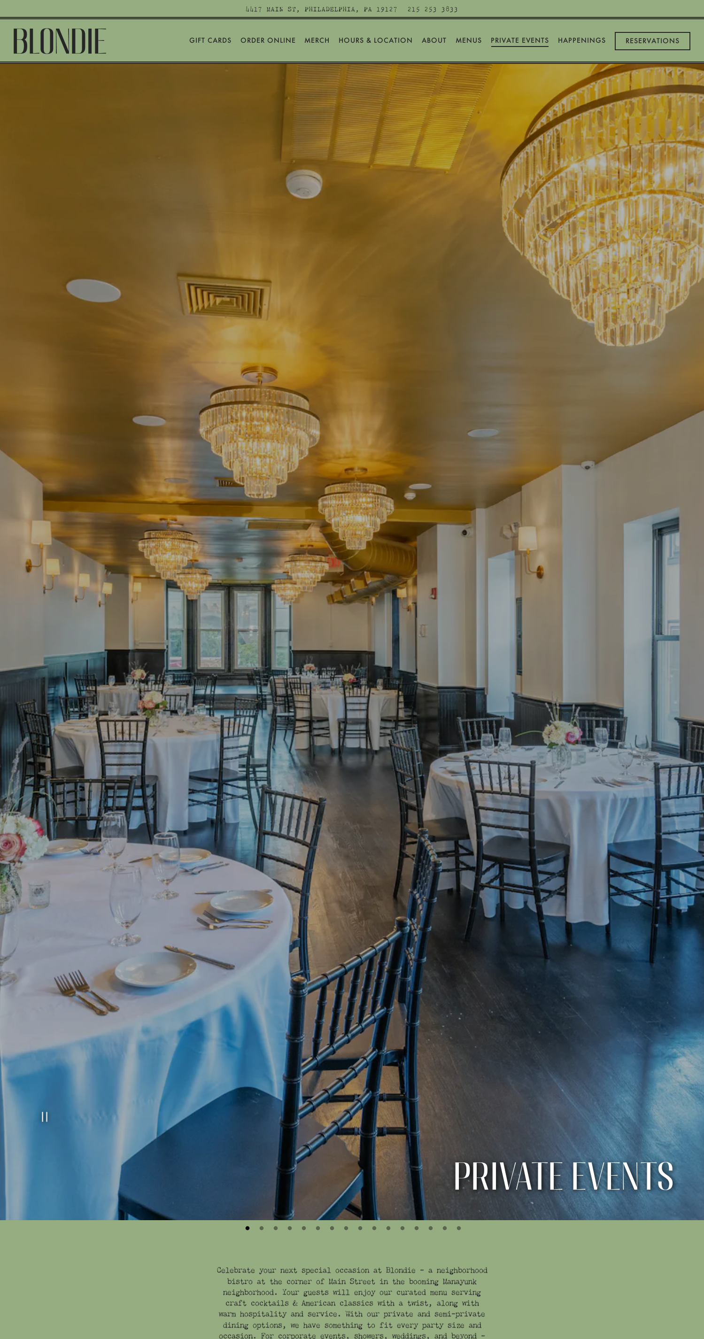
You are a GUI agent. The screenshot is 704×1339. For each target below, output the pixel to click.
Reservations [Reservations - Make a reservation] (653, 41)
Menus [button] (469, 40)
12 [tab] (401, 1117)
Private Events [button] (520, 40)
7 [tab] (331, 1117)
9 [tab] (359, 1117)
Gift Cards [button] (210, 40)
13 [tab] (415, 1117)
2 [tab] (260, 1117)
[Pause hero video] (43, 1013)
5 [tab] (303, 1117)
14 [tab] (429, 1117)
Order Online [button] (268, 40)
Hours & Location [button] (376, 40)
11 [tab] (387, 1117)
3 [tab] (274, 1117)
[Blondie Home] (61, 39)
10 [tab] (373, 1117)
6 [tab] (317, 1117)
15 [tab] (444, 1117)
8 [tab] (345, 1117)
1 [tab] (246, 1117)
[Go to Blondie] (322, 8)
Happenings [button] (582, 40)
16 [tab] (458, 1117)
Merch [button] (317, 40)
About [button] (434, 40)
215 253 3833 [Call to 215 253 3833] (433, 8)
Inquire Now (352, 1273)
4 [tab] (289, 1117)
